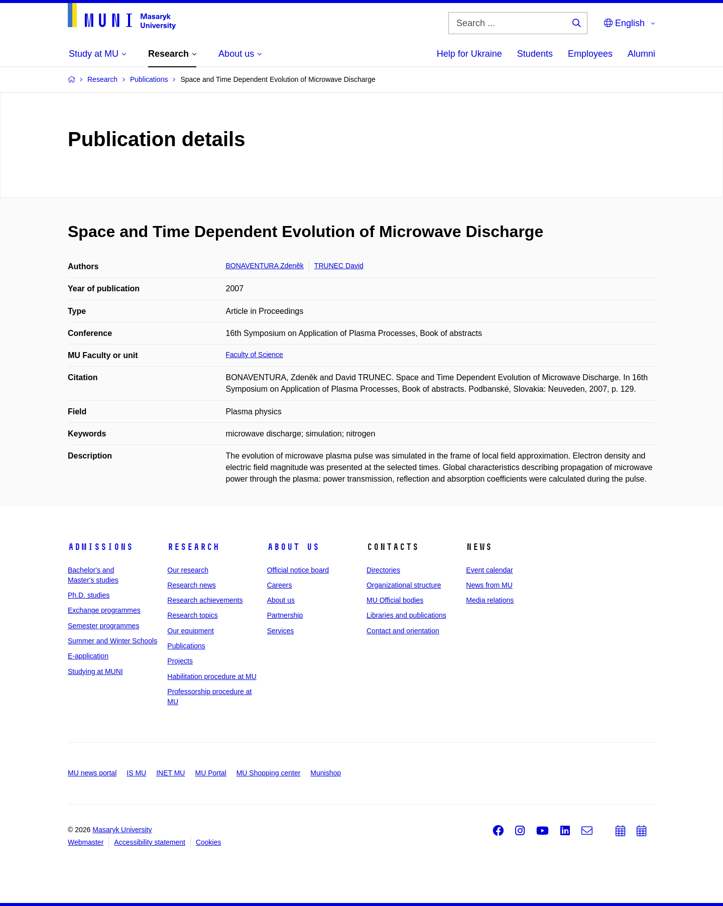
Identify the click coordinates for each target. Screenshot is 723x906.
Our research (187, 570)
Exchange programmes (104, 610)
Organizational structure (404, 585)
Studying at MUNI (95, 671)
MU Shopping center (268, 773)
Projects (180, 661)
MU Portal (210, 773)
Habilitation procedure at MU (211, 676)
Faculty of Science (254, 355)
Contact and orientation (403, 631)
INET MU (170, 773)
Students (535, 54)
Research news (191, 585)
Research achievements (205, 600)
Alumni (641, 54)
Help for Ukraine (469, 54)
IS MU (136, 773)
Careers (279, 585)
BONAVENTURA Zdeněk (265, 266)
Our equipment (190, 631)
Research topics (192, 615)
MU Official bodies (395, 600)
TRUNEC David (339, 266)
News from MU (489, 585)
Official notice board (298, 570)
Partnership (285, 615)
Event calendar (489, 570)
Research (193, 546)
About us (293, 546)
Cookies (208, 842)
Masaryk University (122, 830)
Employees (590, 54)
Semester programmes (103, 626)
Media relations (490, 600)
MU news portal (92, 773)
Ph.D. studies (88, 595)
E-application (88, 656)
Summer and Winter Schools (112, 641)
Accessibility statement (149, 842)
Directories (383, 570)
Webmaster (85, 842)
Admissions (100, 546)
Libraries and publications (406, 615)
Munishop (325, 773)
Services (280, 631)
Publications (186, 646)
